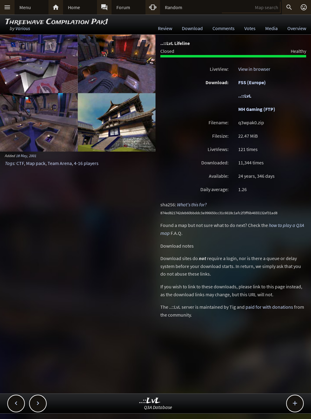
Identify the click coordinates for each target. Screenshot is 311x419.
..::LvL (244, 96)
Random (173, 7)
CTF (20, 163)
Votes (250, 28)
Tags (9, 163)
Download (192, 28)
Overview (296, 28)
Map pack (35, 163)
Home (74, 7)
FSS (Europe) (252, 82)
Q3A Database (158, 407)
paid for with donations (269, 307)
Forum (123, 7)
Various (22, 28)
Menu (25, 7)
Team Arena (60, 163)
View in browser (254, 69)
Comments (223, 28)
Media (271, 28)
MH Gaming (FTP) (256, 109)
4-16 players (86, 163)
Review (165, 28)
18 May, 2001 (26, 155)
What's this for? (192, 204)
